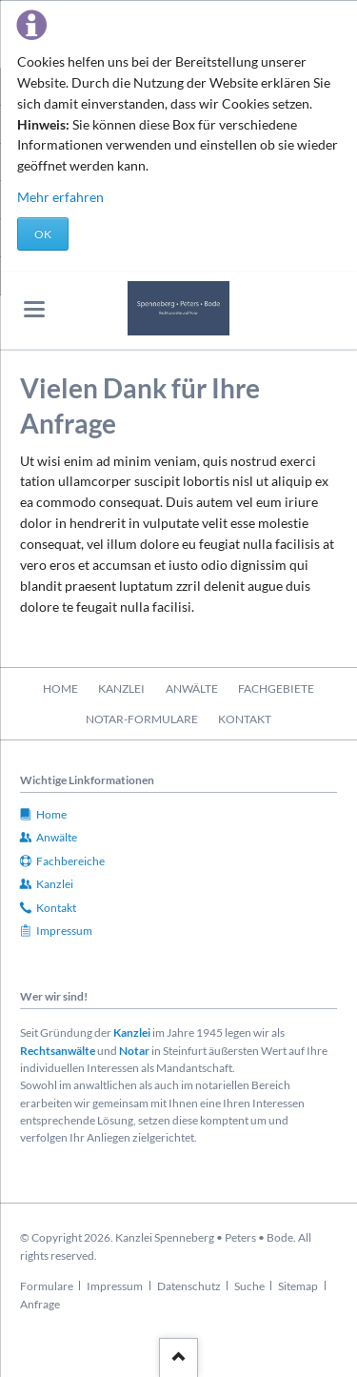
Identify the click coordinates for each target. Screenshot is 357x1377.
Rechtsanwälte (57, 1050)
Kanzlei (131, 1032)
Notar (134, 1050)
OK (42, 234)
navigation (34, 309)
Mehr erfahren (60, 197)
